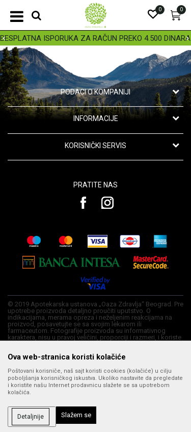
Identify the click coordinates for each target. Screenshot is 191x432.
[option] (95, 38)
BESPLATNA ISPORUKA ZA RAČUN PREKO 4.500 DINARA (95, 38)
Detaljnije (30, 416)
